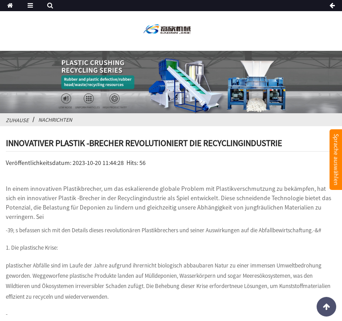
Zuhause (17, 120)
